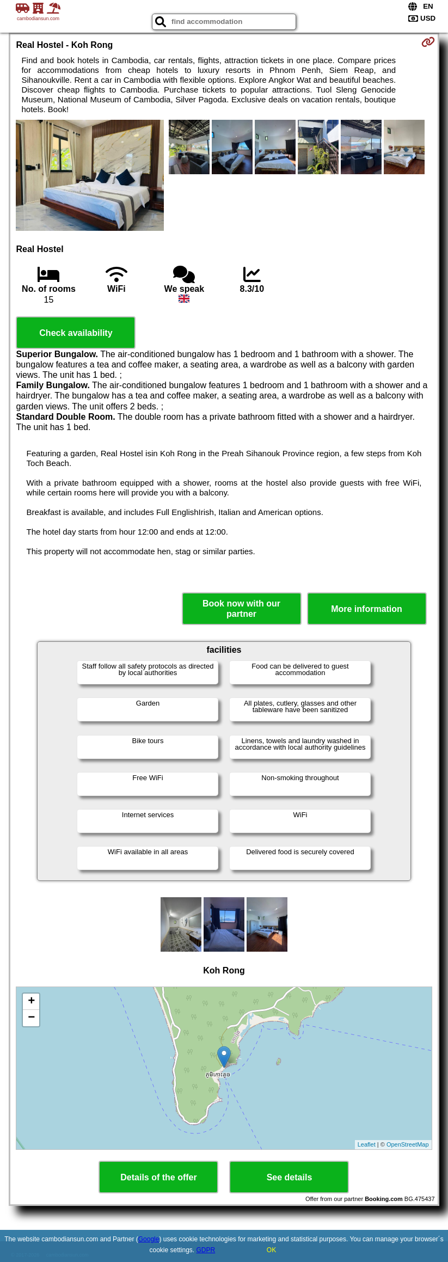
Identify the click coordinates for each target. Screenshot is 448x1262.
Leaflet (367, 1144)
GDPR (206, 1250)
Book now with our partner (241, 608)
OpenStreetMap (407, 1144)
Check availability (75, 333)
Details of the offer (158, 1177)
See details (289, 1177)
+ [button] (31, 1002)
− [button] (31, 1018)
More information (366, 609)
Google (148, 1239)
